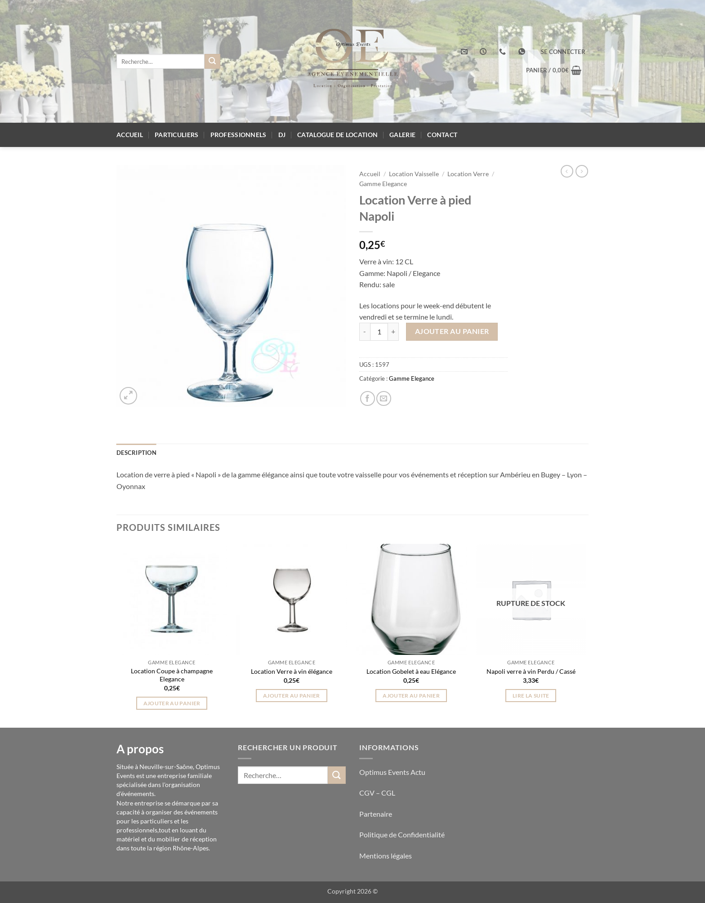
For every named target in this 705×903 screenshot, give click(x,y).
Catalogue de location (337, 134)
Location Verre (468, 174)
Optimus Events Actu (392, 772)
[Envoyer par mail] (383, 398)
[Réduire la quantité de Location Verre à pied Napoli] (364, 332)
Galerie (402, 134)
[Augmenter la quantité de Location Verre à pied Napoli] (393, 332)
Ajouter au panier (452, 331)
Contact (442, 134)
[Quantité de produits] (379, 332)
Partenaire (376, 814)
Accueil (129, 134)
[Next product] (567, 171)
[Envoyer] (212, 61)
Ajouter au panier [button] (172, 703)
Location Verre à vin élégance (291, 671)
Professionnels (238, 134)
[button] (563, 52)
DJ (282, 134)
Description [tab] (136, 452)
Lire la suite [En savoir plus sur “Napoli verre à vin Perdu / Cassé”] (531, 695)
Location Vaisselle (414, 174)
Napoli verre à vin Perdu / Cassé (531, 671)
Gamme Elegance (383, 183)
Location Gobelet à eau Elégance (411, 671)
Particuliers (176, 134)
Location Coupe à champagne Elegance (172, 675)
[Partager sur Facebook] (367, 398)
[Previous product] (582, 171)
